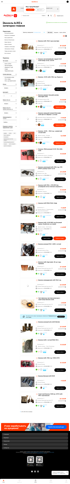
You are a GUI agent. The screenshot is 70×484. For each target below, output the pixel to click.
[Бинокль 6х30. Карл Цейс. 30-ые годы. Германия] (43, 268)
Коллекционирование (9, 33)
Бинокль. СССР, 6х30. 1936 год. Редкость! (50, 77)
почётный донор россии (9, 142)
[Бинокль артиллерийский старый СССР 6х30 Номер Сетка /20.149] (43, 65)
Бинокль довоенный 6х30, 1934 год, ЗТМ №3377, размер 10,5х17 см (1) (50, 168)
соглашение (28, 452)
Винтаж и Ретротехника (9, 39)
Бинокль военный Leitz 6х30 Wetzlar (49, 322)
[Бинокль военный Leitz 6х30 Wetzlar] (43, 328)
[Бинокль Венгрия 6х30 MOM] (43, 382)
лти (14, 133)
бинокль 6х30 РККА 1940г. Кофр (47, 203)
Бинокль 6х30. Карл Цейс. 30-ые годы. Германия (49, 262)
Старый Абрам (46, 142)
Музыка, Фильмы (8, 44)
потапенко (6, 137)
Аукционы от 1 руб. (9, 67)
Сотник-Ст (45, 233)
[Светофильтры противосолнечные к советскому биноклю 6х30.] (43, 304)
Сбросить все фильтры (8, 130)
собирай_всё (46, 178)
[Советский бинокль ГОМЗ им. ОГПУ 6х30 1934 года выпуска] (43, 400)
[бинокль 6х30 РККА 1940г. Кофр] (43, 210)
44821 (58, 473)
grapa (44, 196)
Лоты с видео (8, 79)
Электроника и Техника (9, 48)
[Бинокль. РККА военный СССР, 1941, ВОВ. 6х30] (43, 155)
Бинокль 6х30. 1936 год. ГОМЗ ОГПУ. (49, 358)
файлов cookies (51, 452)
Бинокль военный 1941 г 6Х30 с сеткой (49, 244)
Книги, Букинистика (9, 37)
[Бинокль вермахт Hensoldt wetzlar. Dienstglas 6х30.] (43, 101)
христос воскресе (7, 145)
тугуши (5, 143)
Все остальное (8, 53)
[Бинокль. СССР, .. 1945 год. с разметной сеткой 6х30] (43, 137)
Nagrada (45, 386)
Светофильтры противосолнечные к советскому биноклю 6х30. (49, 299)
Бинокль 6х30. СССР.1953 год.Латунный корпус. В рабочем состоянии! (50, 223)
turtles (10, 133)
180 (24, 411)
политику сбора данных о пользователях (36, 452)
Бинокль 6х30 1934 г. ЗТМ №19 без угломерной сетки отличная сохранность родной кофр (50, 186)
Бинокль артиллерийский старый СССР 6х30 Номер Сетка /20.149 (50, 59)
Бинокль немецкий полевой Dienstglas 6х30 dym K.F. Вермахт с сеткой (49, 113)
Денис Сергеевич (47, 106)
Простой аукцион (8, 65)
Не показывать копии (9, 77)
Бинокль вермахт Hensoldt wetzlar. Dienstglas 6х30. (48, 95)
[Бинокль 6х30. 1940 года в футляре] (43, 47)
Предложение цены (9, 70)
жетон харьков (7, 135)
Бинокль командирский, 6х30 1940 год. (49, 280)
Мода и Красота (8, 42)
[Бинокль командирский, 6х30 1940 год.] (43, 286)
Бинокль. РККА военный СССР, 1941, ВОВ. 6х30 (50, 150)
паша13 (44, 350)
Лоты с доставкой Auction (10, 80)
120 (22, 411)
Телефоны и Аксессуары (10, 46)
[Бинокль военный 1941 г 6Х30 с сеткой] (43, 250)
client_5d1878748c (47, 215)
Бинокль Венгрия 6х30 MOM (46, 376)
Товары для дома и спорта (10, 51)
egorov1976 (45, 255)
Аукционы (56, 32)
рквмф (5, 133)
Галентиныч (45, 160)
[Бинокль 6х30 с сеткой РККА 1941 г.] (43, 346)
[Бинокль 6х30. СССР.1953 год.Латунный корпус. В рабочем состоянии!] (43, 231)
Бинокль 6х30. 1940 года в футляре (48, 41)
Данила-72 (45, 368)
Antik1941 (45, 273)
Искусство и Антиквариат (10, 35)
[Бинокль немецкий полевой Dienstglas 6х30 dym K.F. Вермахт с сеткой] (43, 119)
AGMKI (42, 124)
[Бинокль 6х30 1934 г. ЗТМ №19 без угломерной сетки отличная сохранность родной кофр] (43, 191)
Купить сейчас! (8, 63)
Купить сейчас (62, 32)
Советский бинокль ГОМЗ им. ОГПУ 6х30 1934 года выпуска (50, 394)
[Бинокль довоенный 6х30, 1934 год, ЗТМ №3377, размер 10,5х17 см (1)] (43, 173)
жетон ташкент (12, 143)
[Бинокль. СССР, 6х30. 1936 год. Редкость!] (43, 83)
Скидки (6, 69)
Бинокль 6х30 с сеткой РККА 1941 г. (48, 340)
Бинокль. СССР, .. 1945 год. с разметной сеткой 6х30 (50, 132)
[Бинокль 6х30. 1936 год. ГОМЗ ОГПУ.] (43, 364)
